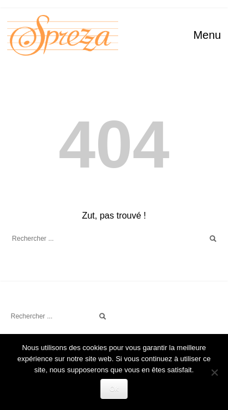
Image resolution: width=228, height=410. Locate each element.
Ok (114, 388)
